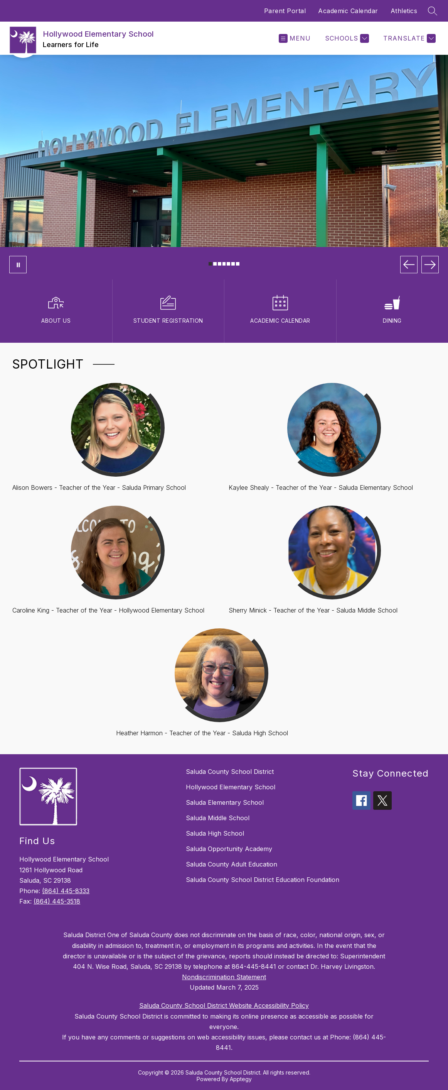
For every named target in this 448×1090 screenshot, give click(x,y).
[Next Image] (430, 264)
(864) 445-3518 (57, 901)
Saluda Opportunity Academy (229, 849)
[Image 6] (233, 264)
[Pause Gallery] (18, 264)
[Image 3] (219, 264)
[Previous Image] (409, 264)
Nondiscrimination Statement (224, 977)
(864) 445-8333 (65, 891)
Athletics (404, 11)
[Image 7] (237, 264)
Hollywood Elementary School (230, 787)
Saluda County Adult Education (231, 864)
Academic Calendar (348, 11)
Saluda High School (215, 833)
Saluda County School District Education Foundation (262, 880)
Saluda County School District (230, 771)
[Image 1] (210, 264)
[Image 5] (228, 264)
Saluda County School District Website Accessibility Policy (224, 1005)
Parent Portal (285, 11)
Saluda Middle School (217, 818)
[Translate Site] (408, 38)
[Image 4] (224, 264)
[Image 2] (215, 264)
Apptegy (241, 1079)
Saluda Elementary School (225, 802)
